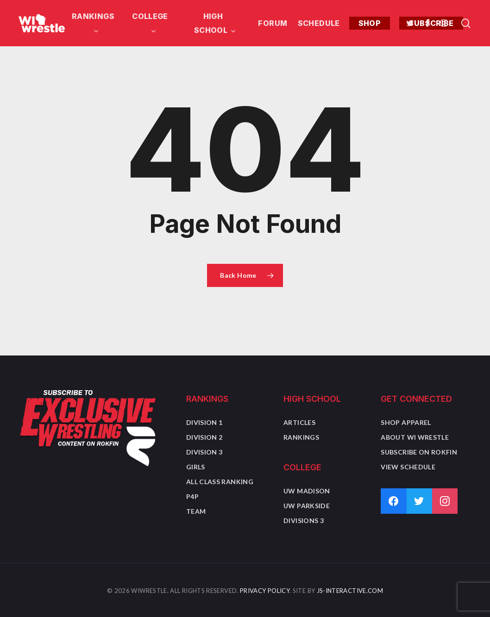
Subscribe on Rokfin (419, 452)
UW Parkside (306, 506)
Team (196, 511)
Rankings (301, 437)
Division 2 (204, 437)
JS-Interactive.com (350, 590)
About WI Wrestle (415, 437)
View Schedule (408, 467)
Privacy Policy (264, 590)
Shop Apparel (406, 422)
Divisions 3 (303, 520)
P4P (192, 496)
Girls (195, 467)
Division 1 (204, 422)
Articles (299, 422)
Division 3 (204, 452)
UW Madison (306, 491)
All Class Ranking (219, 482)
